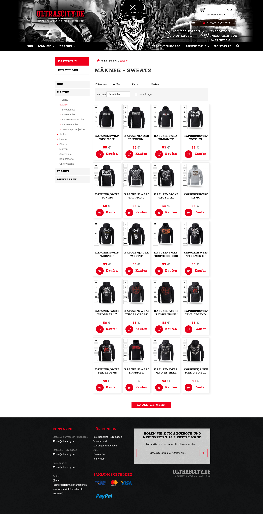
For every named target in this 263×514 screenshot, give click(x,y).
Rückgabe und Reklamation (107, 437)
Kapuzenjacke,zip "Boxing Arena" (110, 198)
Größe (116, 84)
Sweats (123, 60)
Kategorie (67, 61)
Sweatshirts (68, 109)
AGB (95, 450)
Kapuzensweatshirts (73, 119)
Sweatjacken (69, 114)
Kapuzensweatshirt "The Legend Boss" (200, 314)
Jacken (63, 134)
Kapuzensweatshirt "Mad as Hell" (171, 371)
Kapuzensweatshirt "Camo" (200, 196)
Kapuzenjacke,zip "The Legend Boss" (110, 373)
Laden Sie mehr (151, 405)
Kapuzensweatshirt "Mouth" (112, 254)
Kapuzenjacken (70, 124)
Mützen (63, 149)
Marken (155, 84)
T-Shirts (63, 99)
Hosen (63, 139)
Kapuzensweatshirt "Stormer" (141, 371)
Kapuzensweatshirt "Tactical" (141, 196)
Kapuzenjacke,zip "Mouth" (139, 254)
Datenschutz (100, 454)
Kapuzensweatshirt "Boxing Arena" (200, 139)
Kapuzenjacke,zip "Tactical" (169, 196)
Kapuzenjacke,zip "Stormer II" (110, 312)
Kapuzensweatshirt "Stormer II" (200, 254)
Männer (113, 60)
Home (103, 60)
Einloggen (211, 22)
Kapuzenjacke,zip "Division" (139, 137)
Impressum (99, 458)
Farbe (135, 84)
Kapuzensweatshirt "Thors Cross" (141, 312)
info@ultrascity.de (65, 441)
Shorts (63, 144)
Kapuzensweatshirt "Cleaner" (171, 137)
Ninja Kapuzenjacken (74, 129)
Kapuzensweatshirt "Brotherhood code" (171, 256)
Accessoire (65, 154)
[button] (46, 46)
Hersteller (68, 70)
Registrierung (224, 22)
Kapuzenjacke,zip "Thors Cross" (169, 312)
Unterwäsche (66, 163)
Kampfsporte (66, 158)
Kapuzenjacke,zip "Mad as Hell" (198, 371)
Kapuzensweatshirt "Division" (112, 137)
